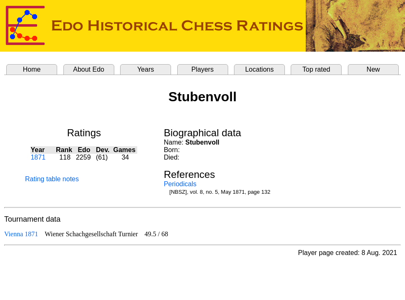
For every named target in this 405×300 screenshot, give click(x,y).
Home (32, 69)
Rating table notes (52, 178)
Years (145, 69)
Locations (259, 69)
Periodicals (180, 184)
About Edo (88, 69)
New (373, 69)
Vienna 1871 (21, 234)
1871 (37, 157)
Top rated (316, 69)
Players (202, 69)
